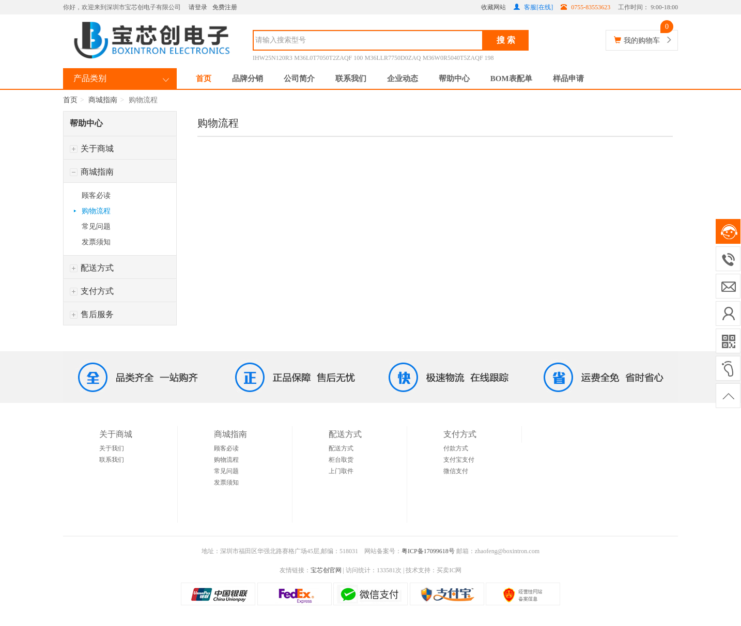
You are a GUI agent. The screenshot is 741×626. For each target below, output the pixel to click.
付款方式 (455, 448)
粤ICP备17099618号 (428, 551)
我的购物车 (642, 40)
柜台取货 (341, 459)
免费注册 (224, 7)
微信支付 (455, 471)
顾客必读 (96, 195)
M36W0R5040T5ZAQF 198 (458, 57)
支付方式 (92, 291)
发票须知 (96, 242)
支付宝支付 (458, 459)
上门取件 (341, 471)
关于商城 (92, 148)
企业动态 (402, 78)
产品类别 (89, 78)
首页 (203, 78)
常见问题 (96, 226)
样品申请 (568, 78)
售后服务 (92, 314)
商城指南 (102, 100)
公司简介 (299, 78)
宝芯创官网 (326, 570)
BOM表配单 (511, 78)
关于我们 (111, 448)
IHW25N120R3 (272, 57)
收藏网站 (493, 7)
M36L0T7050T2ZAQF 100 (328, 57)
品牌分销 (247, 78)
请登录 (198, 7)
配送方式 (92, 267)
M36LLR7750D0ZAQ (393, 57)
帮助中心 (454, 78)
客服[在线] (533, 7)
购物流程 (96, 211)
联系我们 (350, 78)
